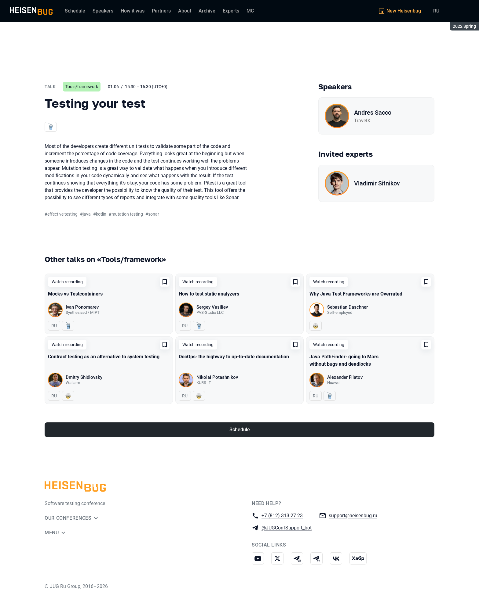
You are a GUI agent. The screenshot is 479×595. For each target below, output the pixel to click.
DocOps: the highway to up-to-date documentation (234, 357)
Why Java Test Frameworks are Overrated (355, 294)
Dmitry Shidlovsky (84, 377)
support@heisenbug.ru (353, 515)
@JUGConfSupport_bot (286, 527)
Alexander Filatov (345, 377)
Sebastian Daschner (347, 307)
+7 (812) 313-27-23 (282, 515)
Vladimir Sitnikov (377, 183)
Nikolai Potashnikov (217, 377)
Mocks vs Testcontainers (75, 294)
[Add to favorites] (165, 282)
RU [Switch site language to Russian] (436, 11)
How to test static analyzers (209, 294)
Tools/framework (81, 86)
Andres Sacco (372, 112)
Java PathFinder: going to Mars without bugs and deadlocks (343, 360)
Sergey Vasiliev (212, 307)
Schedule (239, 429)
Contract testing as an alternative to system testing (103, 357)
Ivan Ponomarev (82, 307)
